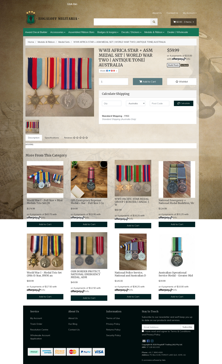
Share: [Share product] (107, 71)
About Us (157, 13)
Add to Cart (147, 81)
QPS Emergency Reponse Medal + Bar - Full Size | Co (87, 202)
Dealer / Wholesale (177, 32)
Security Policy (113, 335)
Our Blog (72, 324)
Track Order (36, 324)
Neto (164, 360)
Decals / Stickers (130, 32)
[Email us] (144, 341)
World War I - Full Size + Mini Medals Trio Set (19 (45, 202)
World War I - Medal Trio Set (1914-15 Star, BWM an (44, 274)
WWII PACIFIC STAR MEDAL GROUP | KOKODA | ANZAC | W (132, 201)
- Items (182, 22)
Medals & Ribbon (153, 32)
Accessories (57, 32)
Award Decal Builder (36, 32)
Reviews (76, 137)
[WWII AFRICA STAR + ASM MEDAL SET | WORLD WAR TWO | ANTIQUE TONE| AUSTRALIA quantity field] (113, 81)
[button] (182, 81)
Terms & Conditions (181, 331)
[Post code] (159, 103)
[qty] (111, 103)
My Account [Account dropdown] (189, 13)
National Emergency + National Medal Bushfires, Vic (176, 202)
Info (188, 59)
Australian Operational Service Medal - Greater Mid (176, 274)
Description (33, 137)
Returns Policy (113, 329)
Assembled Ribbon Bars (81, 32)
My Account (36, 318)
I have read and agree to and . (166, 333)
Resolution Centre (39, 329)
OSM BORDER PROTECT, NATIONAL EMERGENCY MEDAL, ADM (86, 274)
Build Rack (173, 65)
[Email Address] (161, 327)
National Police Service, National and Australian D (130, 274)
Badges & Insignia (107, 32)
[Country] (135, 103)
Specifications (52, 137)
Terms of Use (113, 318)
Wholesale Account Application (40, 337)
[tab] (33, 138)
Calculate (183, 103)
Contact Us (172, 13)
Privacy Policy (113, 324)
